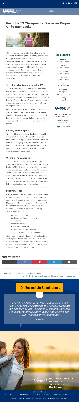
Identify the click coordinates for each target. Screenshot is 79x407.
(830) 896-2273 (69, 3)
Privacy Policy (68, 394)
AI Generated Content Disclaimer (55, 399)
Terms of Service (18, 399)
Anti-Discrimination (24, 394)
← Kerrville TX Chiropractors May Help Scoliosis (21, 273)
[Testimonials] (39, 309)
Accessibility (10, 394)
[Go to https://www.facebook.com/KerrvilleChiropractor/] (3, 4)
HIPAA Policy (56, 394)
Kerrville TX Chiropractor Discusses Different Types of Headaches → (49, 276)
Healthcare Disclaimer (41, 394)
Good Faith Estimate (33, 399)
